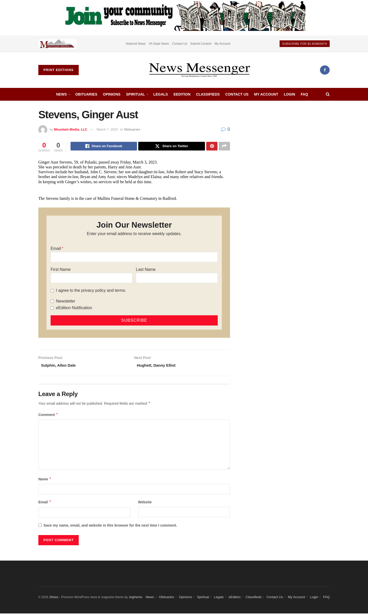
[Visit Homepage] (199, 70)
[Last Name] (177, 279)
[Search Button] (328, 94)
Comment (48, 416)
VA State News (159, 43)
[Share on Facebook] (104, 147)
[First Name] (91, 279)
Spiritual (135, 94)
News (61, 94)
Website (145, 504)
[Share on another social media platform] (224, 147)
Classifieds (208, 94)
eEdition (182, 94)
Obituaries (86, 94)
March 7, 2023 (107, 129)
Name (45, 480)
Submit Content (200, 43)
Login (289, 94)
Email (56, 249)
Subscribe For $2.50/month (304, 43)
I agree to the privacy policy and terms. (91, 291)
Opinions (111, 94)
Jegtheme (135, 598)
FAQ (304, 94)
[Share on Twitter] (171, 147)
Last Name (146, 270)
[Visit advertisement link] (57, 44)
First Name (61, 270)
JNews (53, 598)
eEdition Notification (74, 308)
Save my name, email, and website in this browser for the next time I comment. (110, 527)
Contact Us (179, 43)
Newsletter (65, 302)
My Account (222, 43)
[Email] (134, 258)
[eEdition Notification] (52, 308)
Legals (160, 94)
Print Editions (58, 70)
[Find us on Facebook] (325, 70)
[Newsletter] (52, 302)
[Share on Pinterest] (211, 147)
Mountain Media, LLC (70, 129)
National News (136, 43)
